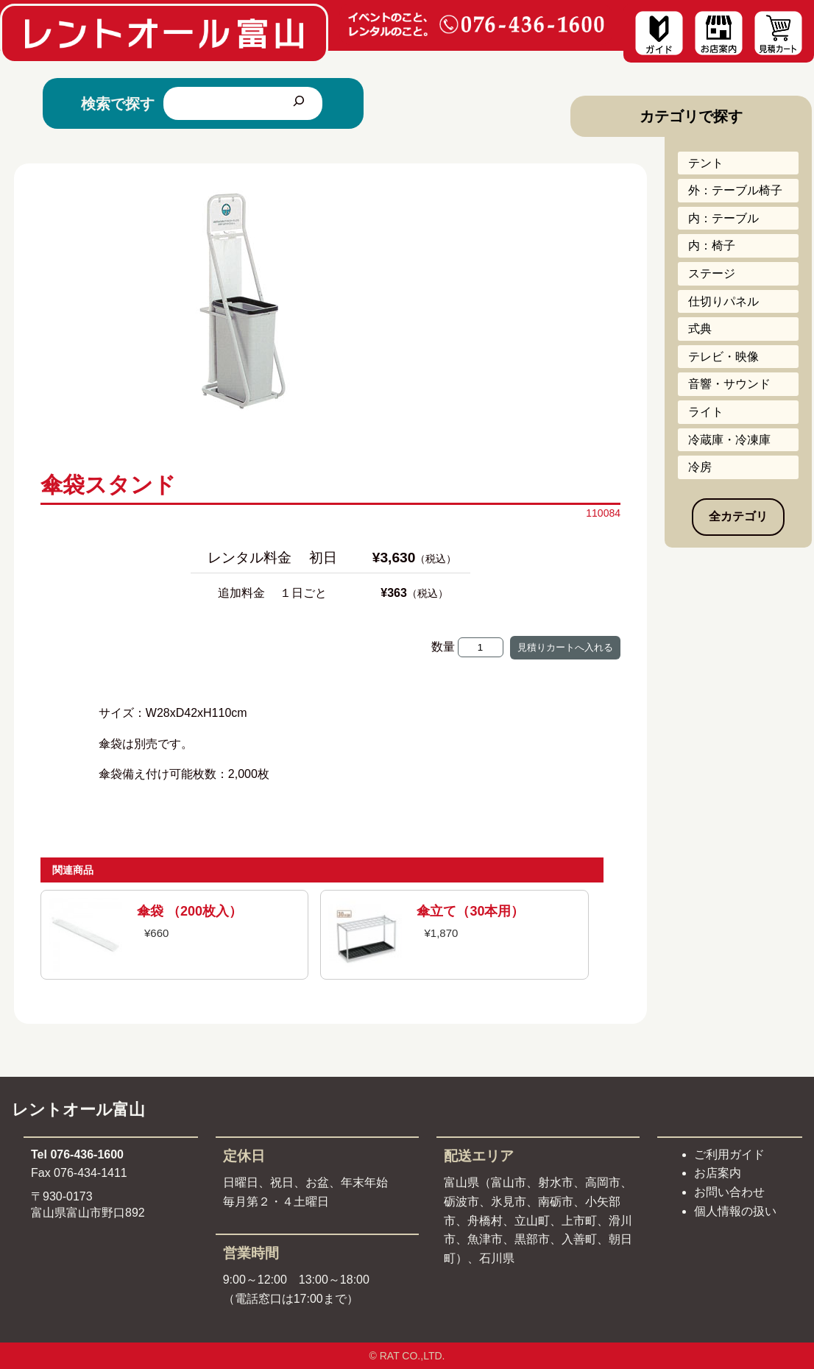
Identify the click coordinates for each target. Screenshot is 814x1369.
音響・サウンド (729, 384)
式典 (700, 328)
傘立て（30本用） (470, 911)
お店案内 (717, 1173)
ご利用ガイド (729, 1154)
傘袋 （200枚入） (189, 911)
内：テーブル (723, 218)
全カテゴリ (738, 516)
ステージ (711, 273)
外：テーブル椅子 (735, 190)
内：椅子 (711, 245)
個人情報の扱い (735, 1211)
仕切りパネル (723, 301)
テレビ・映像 (723, 356)
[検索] (298, 103)
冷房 (700, 467)
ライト (705, 412)
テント (705, 163)
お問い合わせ (729, 1192)
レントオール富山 (78, 1109)
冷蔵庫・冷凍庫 (729, 440)
